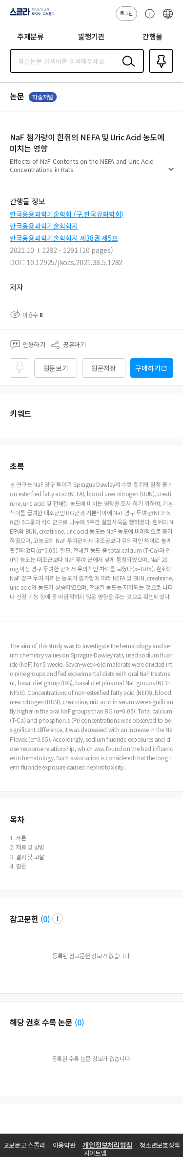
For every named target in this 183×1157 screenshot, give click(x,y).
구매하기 (147, 368)
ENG (168, 18)
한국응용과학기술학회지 (44, 226)
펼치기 (171, 173)
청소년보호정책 (160, 1145)
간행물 (152, 36)
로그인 (126, 13)
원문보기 (55, 368)
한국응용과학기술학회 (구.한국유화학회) (66, 214)
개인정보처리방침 (107, 1145)
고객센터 (147, 18)
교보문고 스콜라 (24, 1145)
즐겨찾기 (159, 72)
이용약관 (64, 1145)
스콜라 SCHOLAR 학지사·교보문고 (29, 15)
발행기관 (91, 36)
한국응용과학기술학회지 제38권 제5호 (64, 238)
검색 (126, 68)
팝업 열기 (57, 918)
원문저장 (103, 368)
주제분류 (30, 36)
